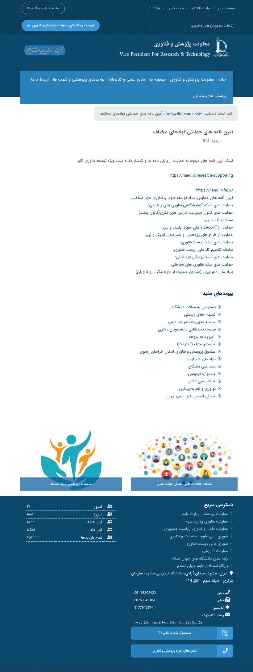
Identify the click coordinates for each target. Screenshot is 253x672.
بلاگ (156, 8)
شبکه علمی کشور (202, 381)
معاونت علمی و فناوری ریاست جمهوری (196, 529)
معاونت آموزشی (215, 551)
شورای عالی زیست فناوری (206, 543)
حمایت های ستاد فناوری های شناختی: (201, 264)
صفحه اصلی (226, 8)
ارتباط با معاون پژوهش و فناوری (212, 25)
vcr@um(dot (175, 622)
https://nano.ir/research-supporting (201, 175)
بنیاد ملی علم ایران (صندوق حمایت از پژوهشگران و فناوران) (184, 272)
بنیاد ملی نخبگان (202, 366)
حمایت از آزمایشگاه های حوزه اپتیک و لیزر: (197, 227)
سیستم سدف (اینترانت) (196, 344)
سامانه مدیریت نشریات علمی (192, 322)
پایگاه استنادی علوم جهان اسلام (202, 566)
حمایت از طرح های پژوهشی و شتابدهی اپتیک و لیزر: (188, 235)
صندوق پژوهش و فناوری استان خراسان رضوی (178, 351)
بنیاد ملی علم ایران (201, 359)
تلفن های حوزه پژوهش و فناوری (192, 651)
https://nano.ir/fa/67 (214, 190)
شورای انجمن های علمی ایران (191, 396)
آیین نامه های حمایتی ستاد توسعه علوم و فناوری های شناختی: (181, 198)
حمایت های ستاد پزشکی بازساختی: (204, 257)
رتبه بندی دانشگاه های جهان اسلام (200, 558)
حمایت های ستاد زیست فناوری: (206, 242)
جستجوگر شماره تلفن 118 (195, 633)
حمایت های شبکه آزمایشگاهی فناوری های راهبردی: (190, 205)
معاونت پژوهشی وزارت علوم (205, 514)
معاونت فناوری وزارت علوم (206, 521)
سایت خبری (176, 8)
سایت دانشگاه (201, 8)
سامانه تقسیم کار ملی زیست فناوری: (203, 249)
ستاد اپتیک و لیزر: (218, 220)
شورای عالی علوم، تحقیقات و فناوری (198, 536)
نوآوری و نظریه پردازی (197, 388)
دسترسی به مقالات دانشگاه (194, 307)
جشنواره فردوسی (202, 374)
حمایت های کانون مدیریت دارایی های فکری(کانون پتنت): (185, 212)
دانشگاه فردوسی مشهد (164, 573)
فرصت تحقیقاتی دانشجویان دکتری (187, 329)
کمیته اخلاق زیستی (200, 314)
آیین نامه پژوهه (202, 337)
